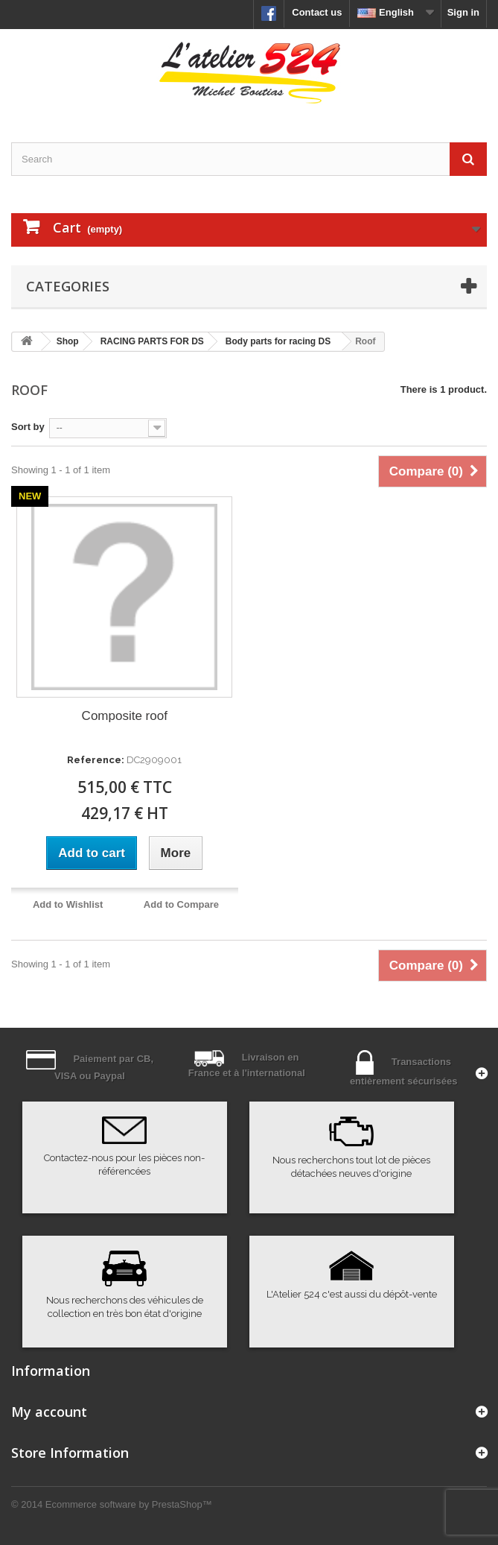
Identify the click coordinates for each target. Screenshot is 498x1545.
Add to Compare (181, 904)
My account (49, 1412)
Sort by (28, 426)
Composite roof (124, 716)
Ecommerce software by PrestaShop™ (128, 1504)
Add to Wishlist (68, 904)
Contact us (317, 12)
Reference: (95, 759)
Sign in (463, 12)
